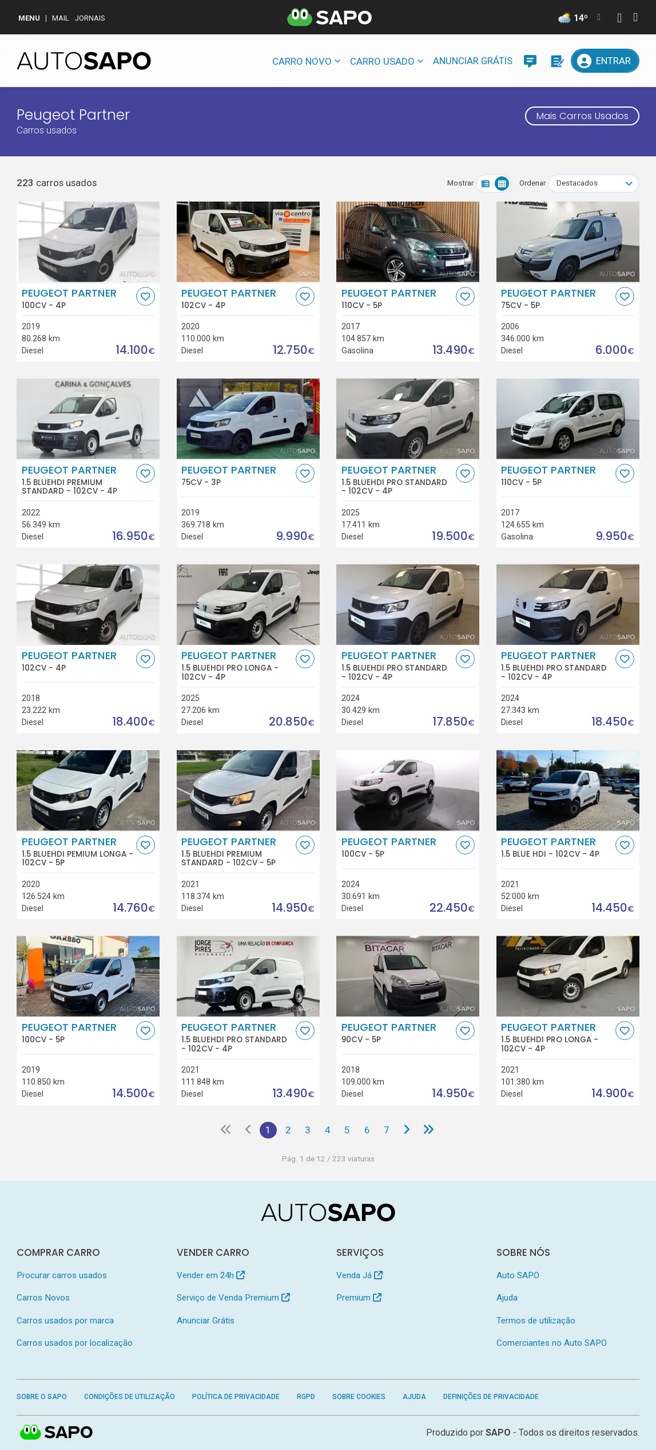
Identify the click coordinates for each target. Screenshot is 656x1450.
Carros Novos (43, 1298)
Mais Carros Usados (582, 116)
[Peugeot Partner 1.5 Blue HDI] (567, 790)
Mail (60, 18)
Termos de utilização (535, 1320)
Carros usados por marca (65, 1320)
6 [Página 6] (366, 1130)
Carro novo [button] (302, 61)
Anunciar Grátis (472, 60)
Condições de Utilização (129, 1397)
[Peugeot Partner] (88, 242)
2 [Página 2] (288, 1130)
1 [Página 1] (268, 1130)
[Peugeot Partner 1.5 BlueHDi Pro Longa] (248, 604)
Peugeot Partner (78, 298)
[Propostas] (556, 61)
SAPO (498, 1432)
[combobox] (593, 183)
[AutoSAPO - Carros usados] (84, 60)
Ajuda (507, 1298)
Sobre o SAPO (42, 1397)
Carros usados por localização (75, 1343)
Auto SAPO (517, 1275)
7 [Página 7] (386, 1130)
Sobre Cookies (358, 1397)
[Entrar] (605, 61)
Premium (358, 1298)
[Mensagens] (530, 61)
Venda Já (359, 1275)
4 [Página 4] (327, 1130)
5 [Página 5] (346, 1130)
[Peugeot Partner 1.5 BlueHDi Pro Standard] (407, 419)
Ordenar (532, 183)
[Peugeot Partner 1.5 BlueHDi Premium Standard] (88, 419)
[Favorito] (145, 296)
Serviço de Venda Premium (233, 1298)
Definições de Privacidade (491, 1397)
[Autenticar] (619, 19)
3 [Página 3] (307, 1130)
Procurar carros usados (62, 1275)
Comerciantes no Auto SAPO (551, 1343)
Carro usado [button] (382, 61)
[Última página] (428, 1130)
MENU (29, 18)
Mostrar (460, 183)
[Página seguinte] (406, 1130)
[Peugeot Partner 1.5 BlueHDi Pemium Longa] (88, 790)
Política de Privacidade (236, 1397)
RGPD (306, 1397)
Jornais (90, 18)
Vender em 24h (211, 1275)
